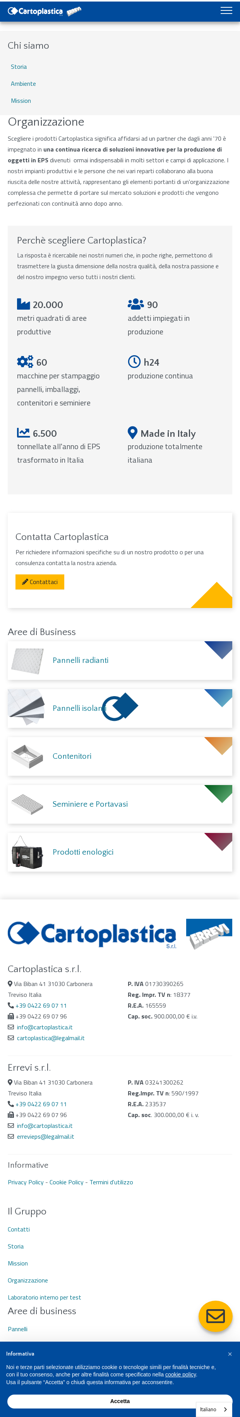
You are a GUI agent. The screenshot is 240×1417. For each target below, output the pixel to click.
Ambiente (23, 83)
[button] (230, 1354)
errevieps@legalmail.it (45, 1136)
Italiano (208, 1409)
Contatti (19, 1229)
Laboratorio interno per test (44, 1297)
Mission (21, 100)
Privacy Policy (26, 1182)
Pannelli (17, 1329)
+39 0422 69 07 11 (41, 1005)
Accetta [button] (120, 1401)
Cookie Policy (67, 1182)
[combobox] (214, 1409)
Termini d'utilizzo (111, 1182)
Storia (19, 66)
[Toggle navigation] (226, 12)
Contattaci (40, 581)
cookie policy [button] (180, 1374)
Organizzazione (28, 1280)
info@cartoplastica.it (45, 1027)
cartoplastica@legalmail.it (51, 1037)
